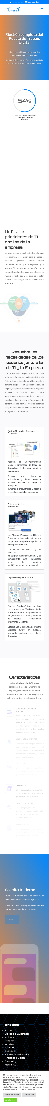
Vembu (9, 1047)
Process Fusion (15, 1058)
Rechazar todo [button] (29, 1094)
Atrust (9, 1030)
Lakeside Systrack (17, 1033)
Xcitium (9, 1037)
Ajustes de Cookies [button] (12, 1094)
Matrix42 (10, 1064)
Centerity (11, 1061)
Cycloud (10, 1051)
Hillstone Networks (17, 1054)
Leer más (31, 1089)
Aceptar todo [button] (10, 1100)
